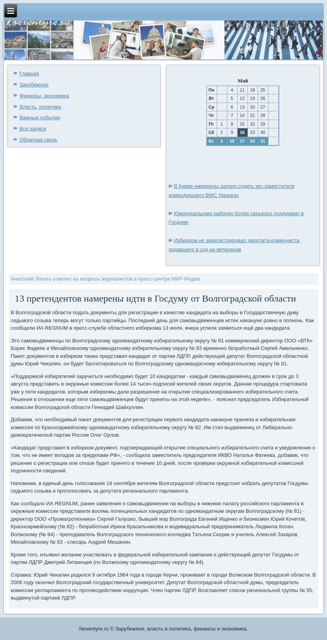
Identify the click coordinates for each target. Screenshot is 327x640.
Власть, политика (40, 107)
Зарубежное (34, 85)
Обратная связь (38, 140)
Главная (29, 73)
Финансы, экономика (44, 96)
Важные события (39, 117)
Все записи (32, 129)
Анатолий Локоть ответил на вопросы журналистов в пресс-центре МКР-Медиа (105, 279)
